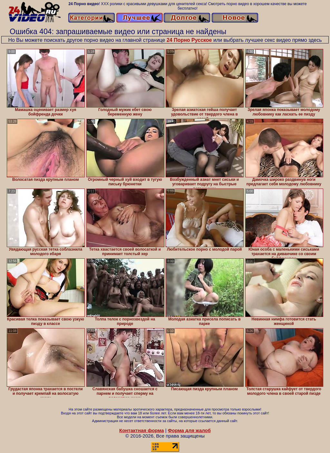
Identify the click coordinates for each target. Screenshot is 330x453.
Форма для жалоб (189, 430)
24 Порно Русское (189, 40)
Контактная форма (141, 430)
